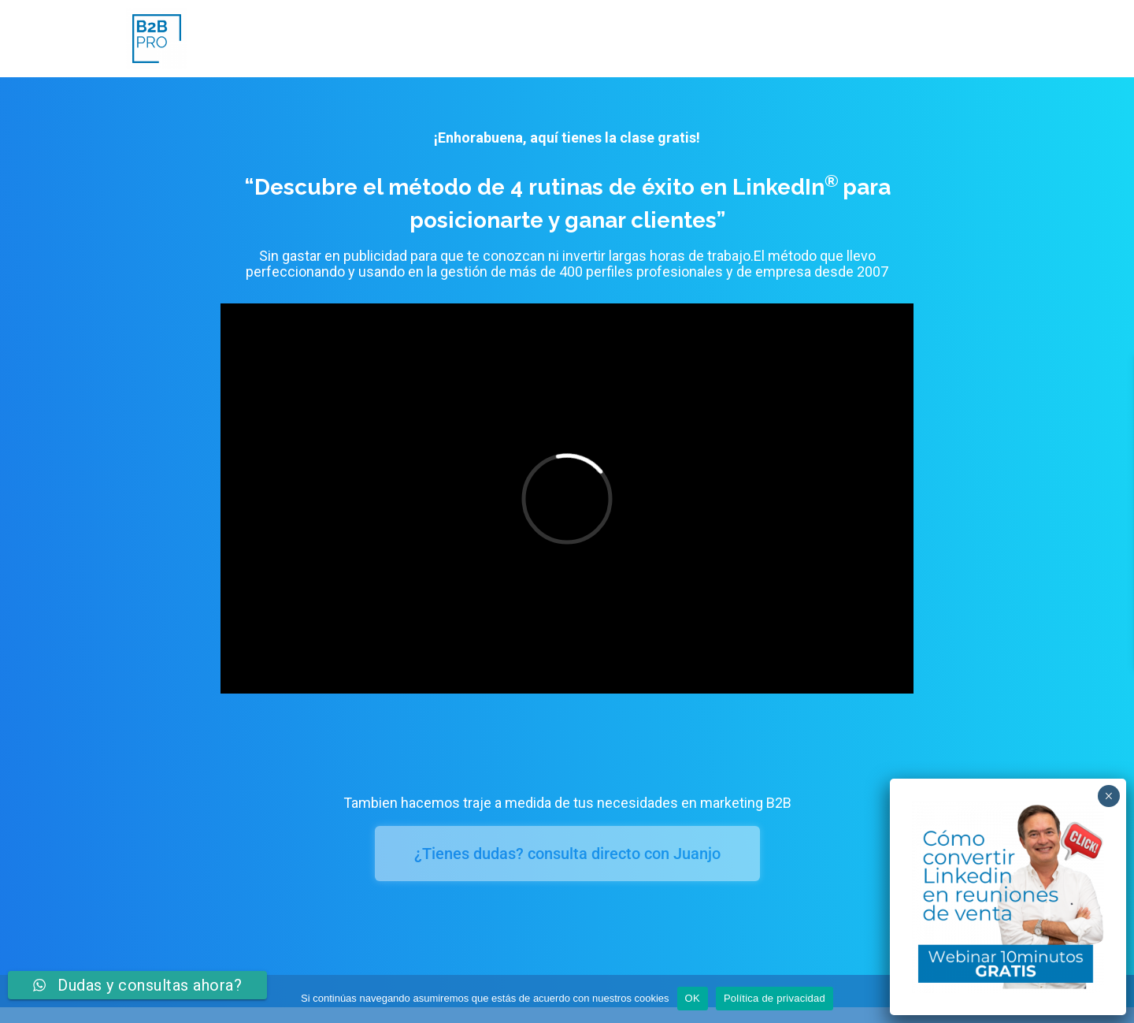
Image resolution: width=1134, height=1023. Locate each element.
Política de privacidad (774, 998)
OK (692, 998)
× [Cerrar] (1108, 796)
